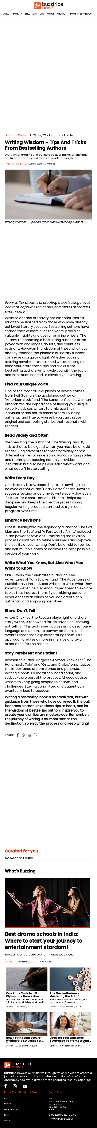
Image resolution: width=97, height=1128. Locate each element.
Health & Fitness (81, 13)
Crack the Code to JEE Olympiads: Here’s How (22, 995)
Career (23, 135)
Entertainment (34, 13)
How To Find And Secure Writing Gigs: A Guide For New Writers (24, 1040)
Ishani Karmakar (13, 163)
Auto (6, 13)
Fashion (62, 13)
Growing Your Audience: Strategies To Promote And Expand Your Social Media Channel (69, 1042)
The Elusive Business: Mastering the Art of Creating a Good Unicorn (68, 996)
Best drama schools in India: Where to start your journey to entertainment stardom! (43, 941)
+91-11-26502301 (62, 1118)
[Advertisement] (48, 73)
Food (50, 13)
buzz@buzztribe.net (64, 1114)
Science (8, 1120)
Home (9, 135)
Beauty (17, 13)
